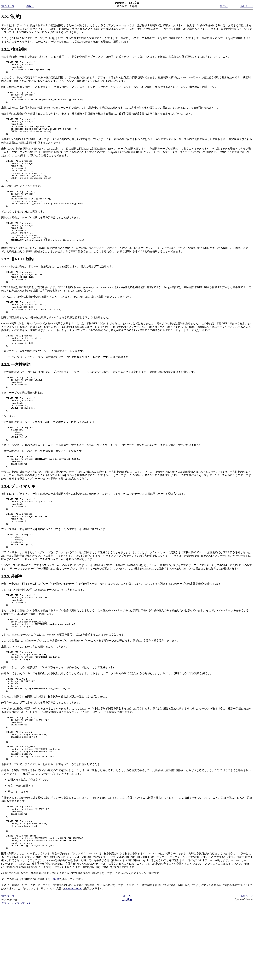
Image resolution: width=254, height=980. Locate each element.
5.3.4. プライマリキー (20, 525)
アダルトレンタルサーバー (16, 976)
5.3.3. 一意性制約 (15, 392)
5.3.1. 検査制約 (14, 49)
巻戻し (30, 6)
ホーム (127, 970)
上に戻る (127, 973)
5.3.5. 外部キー (14, 622)
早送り (224, 6)
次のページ (246, 6)
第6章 (56, 953)
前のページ (7, 6)
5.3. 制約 (11, 16)
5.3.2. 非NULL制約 (17, 279)
